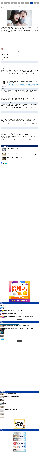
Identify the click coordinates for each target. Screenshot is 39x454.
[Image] (19, 1)
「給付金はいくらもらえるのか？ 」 (6, 56)
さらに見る (19, 319)
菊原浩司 (4, 7)
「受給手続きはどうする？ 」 (5, 54)
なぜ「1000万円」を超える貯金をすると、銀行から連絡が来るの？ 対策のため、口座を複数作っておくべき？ (16, 325)
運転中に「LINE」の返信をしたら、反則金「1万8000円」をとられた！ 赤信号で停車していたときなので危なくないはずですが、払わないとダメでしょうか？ (21, 329)
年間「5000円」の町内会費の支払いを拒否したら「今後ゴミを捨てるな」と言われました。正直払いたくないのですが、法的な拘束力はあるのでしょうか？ (21, 335)
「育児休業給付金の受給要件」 (5, 53)
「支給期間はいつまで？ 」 (5, 57)
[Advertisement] (19, 41)
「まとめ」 (3, 59)
